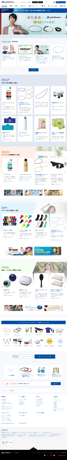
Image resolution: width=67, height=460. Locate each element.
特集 (44, 5)
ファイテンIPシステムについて (43, 434)
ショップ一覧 (21, 400)
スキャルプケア (22, 132)
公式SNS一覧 (63, 452)
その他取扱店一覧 (22, 402)
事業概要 (55, 404)
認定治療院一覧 (21, 404)
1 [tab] (26, 36)
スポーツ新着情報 (22, 415)
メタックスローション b (24, 174)
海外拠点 (55, 405)
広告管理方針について (15, 432)
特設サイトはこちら (7, 112)
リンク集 (50, 452)
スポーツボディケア (23, 412)
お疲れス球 (6, 289)
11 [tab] (41, 36)
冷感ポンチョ (5, 132)
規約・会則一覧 (4, 437)
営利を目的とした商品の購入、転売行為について (9, 434)
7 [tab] (35, 36)
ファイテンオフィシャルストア (25, 356)
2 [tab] (27, 36)
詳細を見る (55, 383)
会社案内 (63, 5)
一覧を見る (33, 69)
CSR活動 (55, 407)
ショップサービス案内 (22, 399)
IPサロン (24, 5)
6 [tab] (33, 36)
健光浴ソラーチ (22, 289)
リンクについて (44, 452)
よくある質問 (29, 2)
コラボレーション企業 (5, 418)
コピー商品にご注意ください (47, 432)
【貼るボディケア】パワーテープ (7, 406)
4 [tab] (30, 36)
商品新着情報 (3, 399)
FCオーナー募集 (23, 434)
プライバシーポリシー (36, 452)
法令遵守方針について (5, 432)
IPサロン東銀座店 (39, 399)
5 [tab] (32, 36)
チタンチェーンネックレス (41, 102)
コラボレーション (35, 5)
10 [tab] (39, 36)
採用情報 (55, 410)
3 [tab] (29, 36)
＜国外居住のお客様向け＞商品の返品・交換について (37, 435)
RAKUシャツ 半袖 (7, 230)
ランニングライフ (22, 423)
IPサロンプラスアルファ (40, 402)
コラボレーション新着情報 (5, 415)
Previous (1, 24)
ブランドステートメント (58, 400)
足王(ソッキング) (39, 230)
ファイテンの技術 (53, 5)
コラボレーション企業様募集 (6, 420)
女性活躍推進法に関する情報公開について (8, 435)
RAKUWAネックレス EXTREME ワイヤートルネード (57, 232)
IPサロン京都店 (38, 400)
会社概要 (55, 402)
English (40, 2)
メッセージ (55, 399)
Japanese (35, 2)
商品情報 (5, 5)
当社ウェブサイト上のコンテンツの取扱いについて (31, 432)
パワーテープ (6, 174)
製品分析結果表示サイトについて (54, 435)
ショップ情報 (14, 5)
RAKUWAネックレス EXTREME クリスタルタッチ (25, 104)
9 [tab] (38, 36)
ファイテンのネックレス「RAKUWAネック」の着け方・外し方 (7, 403)
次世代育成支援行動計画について (56, 434)
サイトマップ (56, 452)
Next (65, 24)
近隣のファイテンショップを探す (44, 356)
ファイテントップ (5, 390)
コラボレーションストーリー (6, 416)
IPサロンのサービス (39, 404)
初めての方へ (38, 405)
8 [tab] (36, 36)
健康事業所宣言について (22, 435)
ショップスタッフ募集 (31, 434)
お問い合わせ (24, 2)
